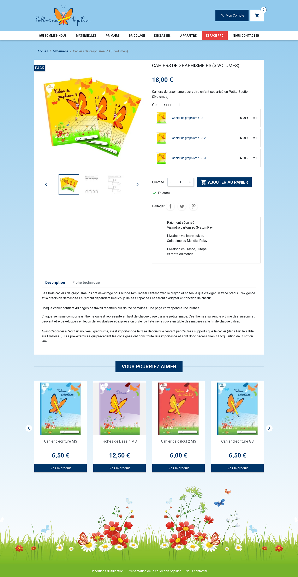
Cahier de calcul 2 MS (178, 441)
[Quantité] (180, 182)
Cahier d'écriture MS (60, 441)
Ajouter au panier (224, 182)
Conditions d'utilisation (107, 571)
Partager (170, 206)
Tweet (182, 206)
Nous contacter (196, 571)
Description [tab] (55, 282)
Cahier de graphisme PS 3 (189, 158)
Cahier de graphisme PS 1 (189, 118)
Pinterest (193, 206)
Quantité (158, 182)
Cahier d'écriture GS (237, 441)
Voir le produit (60, 468)
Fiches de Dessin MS (119, 441)
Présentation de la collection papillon (154, 571)
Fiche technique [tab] (86, 282)
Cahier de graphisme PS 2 (189, 138)
